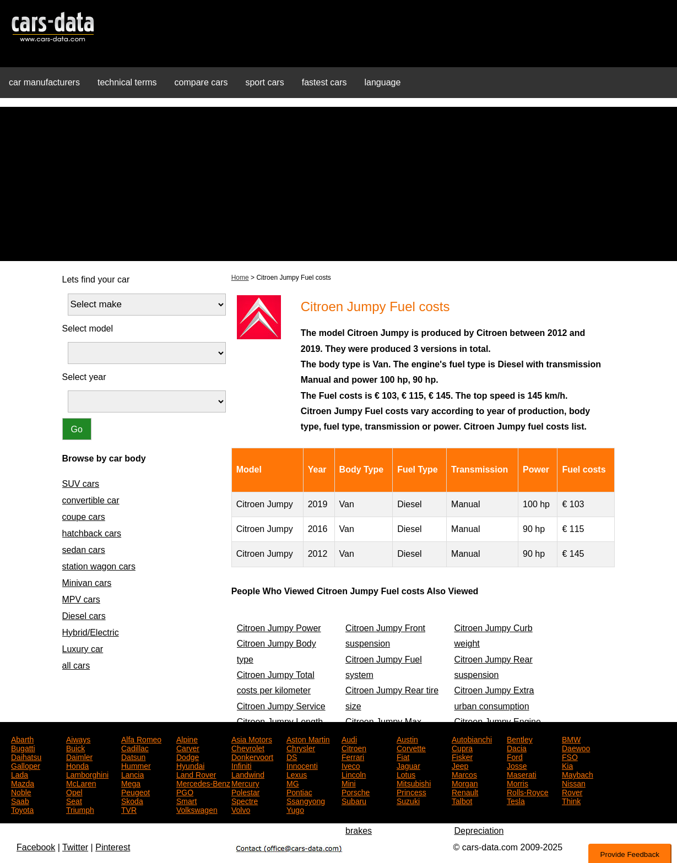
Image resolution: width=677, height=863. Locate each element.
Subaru (354, 800)
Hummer (136, 765)
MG (292, 782)
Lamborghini (87, 773)
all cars (76, 665)
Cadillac (135, 747)
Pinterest (112, 847)
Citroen (354, 747)
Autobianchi (472, 738)
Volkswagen (197, 809)
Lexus (296, 773)
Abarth (22, 738)
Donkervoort (252, 756)
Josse (517, 765)
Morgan (465, 782)
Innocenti (302, 765)
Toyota (22, 809)
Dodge (187, 756)
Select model (87, 328)
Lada (19, 773)
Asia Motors (251, 738)
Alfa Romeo (141, 738)
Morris (517, 782)
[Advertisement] (338, 184)
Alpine (187, 738)
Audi (349, 738)
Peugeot (135, 791)
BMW (571, 738)
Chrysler (300, 747)
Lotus (406, 773)
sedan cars (83, 550)
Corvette (411, 747)
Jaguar (408, 765)
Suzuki (408, 800)
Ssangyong (305, 800)
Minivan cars (87, 583)
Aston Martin (308, 738)
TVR (129, 809)
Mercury (245, 782)
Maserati (522, 773)
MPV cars (81, 599)
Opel (74, 791)
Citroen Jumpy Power (279, 628)
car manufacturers (44, 82)
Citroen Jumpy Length (280, 721)
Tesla (516, 800)
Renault (465, 791)
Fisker (462, 756)
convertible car (91, 500)
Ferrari (353, 756)
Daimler (79, 756)
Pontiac (299, 791)
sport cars (264, 82)
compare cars (201, 82)
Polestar (245, 791)
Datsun (133, 756)
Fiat (403, 756)
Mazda (22, 782)
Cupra (462, 747)
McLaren (81, 782)
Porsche (356, 791)
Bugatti (23, 747)
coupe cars (83, 517)
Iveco (351, 765)
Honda (77, 765)
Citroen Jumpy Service (281, 706)
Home (240, 277)
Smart (186, 800)
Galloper (25, 765)
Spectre (244, 800)
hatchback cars (92, 533)
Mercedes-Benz (203, 782)
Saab (20, 800)
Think (571, 800)
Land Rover (196, 773)
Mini (349, 782)
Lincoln (354, 773)
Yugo (295, 809)
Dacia (517, 747)
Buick (75, 747)
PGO (184, 791)
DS (291, 756)
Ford (515, 756)
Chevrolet (247, 747)
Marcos (464, 773)
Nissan (574, 782)
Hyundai (190, 765)
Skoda (132, 800)
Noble (21, 791)
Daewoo (576, 747)
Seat (74, 800)
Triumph (80, 809)
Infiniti (241, 765)
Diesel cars (84, 616)
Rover (572, 791)
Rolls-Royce (527, 791)
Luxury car (83, 649)
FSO (570, 756)
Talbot (462, 800)
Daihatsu (26, 756)
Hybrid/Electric (90, 632)
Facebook (36, 847)
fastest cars (324, 82)
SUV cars (81, 484)
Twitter (75, 847)
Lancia (132, 773)
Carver (187, 747)
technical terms (127, 82)
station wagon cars (99, 566)
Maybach (577, 773)
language (383, 82)
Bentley (520, 738)
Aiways (78, 738)
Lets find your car (96, 279)
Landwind (247, 773)
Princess (411, 791)
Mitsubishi (414, 782)
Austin (407, 738)
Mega (130, 782)
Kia (567, 765)
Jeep (460, 765)
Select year (84, 377)
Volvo (240, 809)
